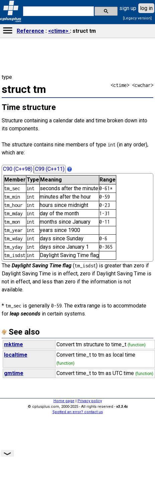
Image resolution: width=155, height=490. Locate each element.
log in (146, 8)
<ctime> (59, 31)
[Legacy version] (137, 18)
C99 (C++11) (49, 169)
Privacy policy (90, 401)
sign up (127, 8)
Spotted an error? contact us (77, 412)
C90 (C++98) (17, 169)
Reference (30, 31)
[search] (57, 11)
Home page (63, 401)
